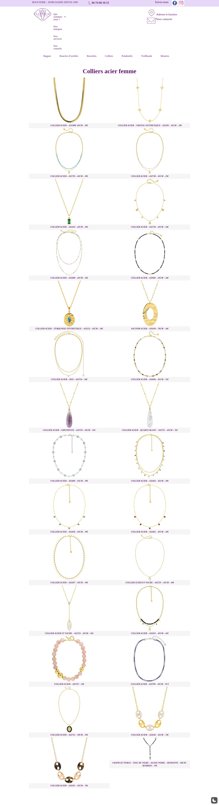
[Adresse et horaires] (150, 11)
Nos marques (92, 13)
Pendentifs (128, 25)
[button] (69, 13)
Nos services (110, 13)
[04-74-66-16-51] (89, 3)
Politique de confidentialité (178, 797)
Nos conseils (127, 13)
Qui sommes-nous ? (69, 13)
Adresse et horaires (163, 11)
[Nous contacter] (150, 16)
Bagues (47, 25)
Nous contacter (161, 16)
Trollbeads (147, 25)
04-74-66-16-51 (100, 2)
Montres (165, 25)
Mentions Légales (155, 797)
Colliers (109, 25)
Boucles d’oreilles (69, 25)
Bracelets (92, 25)
